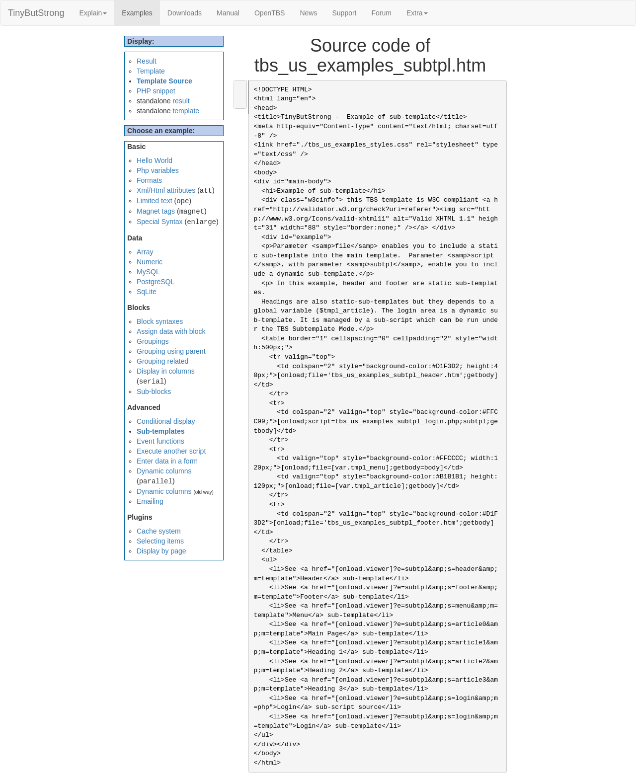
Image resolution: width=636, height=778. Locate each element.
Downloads (184, 13)
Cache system (159, 531)
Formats (149, 180)
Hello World (154, 160)
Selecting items (160, 541)
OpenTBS (269, 13)
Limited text (154, 201)
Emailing (150, 501)
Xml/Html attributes (166, 190)
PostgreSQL (155, 282)
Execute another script (171, 451)
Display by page (161, 551)
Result (147, 61)
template (185, 111)
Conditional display (166, 421)
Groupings (153, 341)
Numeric (149, 262)
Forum (382, 13)
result (180, 101)
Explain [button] (93, 13)
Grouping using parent (171, 351)
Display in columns (166, 371)
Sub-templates (160, 431)
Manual (228, 13)
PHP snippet (156, 91)
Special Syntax (160, 222)
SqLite (147, 292)
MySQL (148, 272)
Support (344, 13)
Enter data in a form (167, 461)
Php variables (158, 170)
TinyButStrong (36, 13)
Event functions (160, 441)
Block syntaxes (160, 321)
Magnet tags (156, 211)
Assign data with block (171, 331)
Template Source (164, 81)
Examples (140, 12)
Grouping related (162, 361)
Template (151, 71)
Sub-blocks (154, 391)
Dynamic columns (164, 471)
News (308, 13)
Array (145, 252)
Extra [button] (417, 13)
